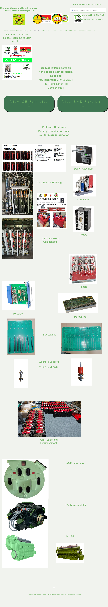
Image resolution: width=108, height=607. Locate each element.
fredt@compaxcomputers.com (89, 19)
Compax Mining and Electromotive (18, 8)
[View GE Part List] (29, 104)
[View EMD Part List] (82, 104)
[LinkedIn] (54, 588)
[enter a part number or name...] (87, 10)
